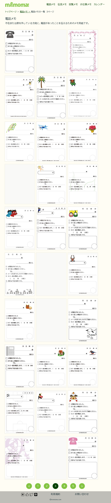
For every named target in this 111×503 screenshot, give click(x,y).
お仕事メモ (85, 4)
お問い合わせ (82, 494)
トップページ (11, 12)
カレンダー (99, 4)
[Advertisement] (51, 51)
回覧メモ (73, 4)
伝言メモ (62, 4)
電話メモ (50, 4)
